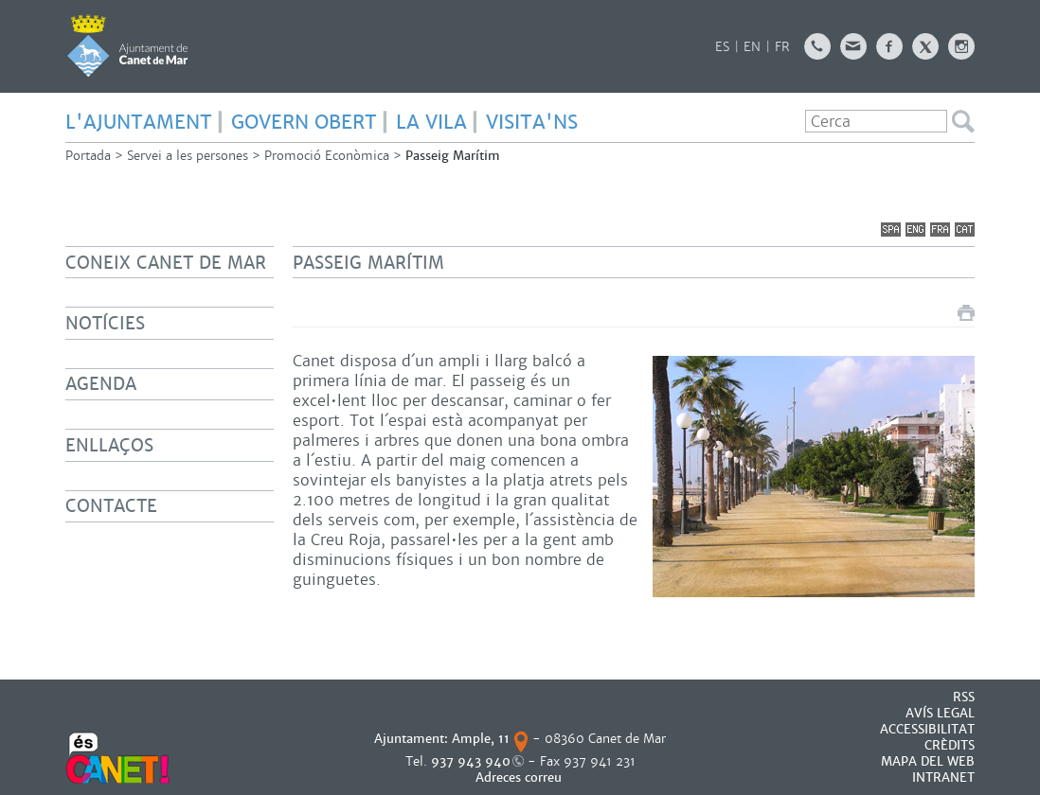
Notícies (105, 323)
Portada (88, 156)
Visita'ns (532, 122)
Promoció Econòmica (326, 156)
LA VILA (431, 122)
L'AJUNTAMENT (138, 122)
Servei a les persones (187, 156)
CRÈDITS (949, 745)
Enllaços (109, 445)
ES (722, 47)
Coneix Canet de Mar (165, 263)
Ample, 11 (481, 739)
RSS (964, 697)
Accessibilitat (927, 729)
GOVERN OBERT (304, 122)
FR (782, 47)
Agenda (100, 384)
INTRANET (943, 777)
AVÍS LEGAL (940, 713)
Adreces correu (520, 777)
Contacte (111, 506)
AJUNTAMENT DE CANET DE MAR (127, 45)
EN (752, 47)
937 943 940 (471, 761)
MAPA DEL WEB (928, 761)
